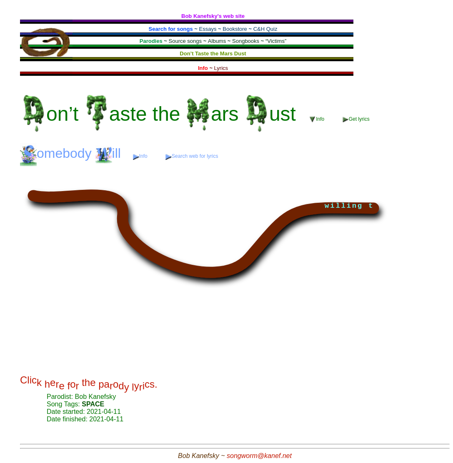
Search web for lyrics (191, 156)
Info (317, 119)
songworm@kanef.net (259, 455)
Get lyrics (356, 119)
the (161, 114)
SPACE (93, 404)
